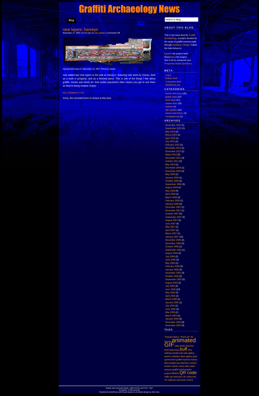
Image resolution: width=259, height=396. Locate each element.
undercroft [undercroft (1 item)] (191, 376)
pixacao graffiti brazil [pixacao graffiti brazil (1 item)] (174, 369)
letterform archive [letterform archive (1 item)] (188, 363)
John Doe (155, 392)
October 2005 (172, 276)
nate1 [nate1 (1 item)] (187, 366)
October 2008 (172, 181)
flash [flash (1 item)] (183, 356)
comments (119, 388)
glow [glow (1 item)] (195, 356)
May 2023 (170, 131)
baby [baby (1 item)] (177, 346)
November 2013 (173, 151)
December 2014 (173, 148)
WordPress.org (172, 85)
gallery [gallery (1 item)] (189, 356)
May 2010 (170, 164)
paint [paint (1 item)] (192, 366)
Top (150, 388)
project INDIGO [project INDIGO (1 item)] (171, 373)
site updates (100, 33)
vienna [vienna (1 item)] (190, 380)
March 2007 (171, 233)
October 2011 (172, 161)
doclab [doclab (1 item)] (175, 353)
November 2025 (173, 125)
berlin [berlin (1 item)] (182, 346)
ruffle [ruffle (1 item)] (166, 376)
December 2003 (173, 322)
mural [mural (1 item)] (181, 366)
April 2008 (170, 194)
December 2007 (173, 207)
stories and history (174, 113)
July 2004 (170, 305)
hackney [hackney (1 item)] (186, 359)
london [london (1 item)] (167, 366)
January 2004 (172, 319)
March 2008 (171, 197)
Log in (168, 75)
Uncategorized (172, 116)
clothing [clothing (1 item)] (168, 353)
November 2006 (173, 243)
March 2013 (171, 154)
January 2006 (172, 269)
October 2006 (172, 246)
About (173, 57)
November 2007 (173, 210)
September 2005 (173, 279)
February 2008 (172, 200)
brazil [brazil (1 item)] (176, 350)
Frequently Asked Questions (178, 63)
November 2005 (173, 273)
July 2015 (170, 141)
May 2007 (170, 227)
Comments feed (173, 81)
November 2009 (173, 171)
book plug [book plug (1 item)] (169, 350)
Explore (168, 53)
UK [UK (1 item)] (184, 376)
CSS (146, 388)
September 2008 (173, 184)
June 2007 (170, 223)
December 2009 (173, 167)
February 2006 (172, 266)
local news (170, 100)
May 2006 (170, 263)
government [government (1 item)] (170, 359)
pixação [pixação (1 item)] (188, 369)
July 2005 (170, 286)
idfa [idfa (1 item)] (166, 363)
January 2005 (172, 302)
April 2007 (170, 230)
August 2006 (171, 253)
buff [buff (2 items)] (183, 349)
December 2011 (173, 158)
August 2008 (171, 187)
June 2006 (170, 259)
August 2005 (171, 283)
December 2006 (173, 240)
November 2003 (173, 325)
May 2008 (170, 191)
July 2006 (170, 256)
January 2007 (172, 237)
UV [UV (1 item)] (165, 380)
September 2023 (173, 128)
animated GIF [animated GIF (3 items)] (180, 342)
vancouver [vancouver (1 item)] (181, 380)
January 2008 (172, 204)
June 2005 (170, 289)
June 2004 (170, 309)
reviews (169, 106)
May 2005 (170, 292)
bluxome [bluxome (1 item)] (190, 346)
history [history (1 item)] (194, 359)
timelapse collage (180, 45)
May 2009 (170, 174)
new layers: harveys (80, 29)
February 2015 (172, 145)
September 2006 (173, 250)
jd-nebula (139, 392)
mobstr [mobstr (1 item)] (174, 366)
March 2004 (171, 315)
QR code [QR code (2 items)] (188, 372)
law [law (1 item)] (178, 363)
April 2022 (170, 138)
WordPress (113, 392)
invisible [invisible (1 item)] (172, 363)
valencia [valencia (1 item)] (172, 380)
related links (171, 103)
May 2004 (170, 312)
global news (171, 97)
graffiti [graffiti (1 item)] (179, 359)
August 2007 (171, 220)
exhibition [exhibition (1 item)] (175, 356)
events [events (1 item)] (167, 356)
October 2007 (172, 213)
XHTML (137, 388)
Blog (71, 20)
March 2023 (171, 135)
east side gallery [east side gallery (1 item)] (186, 353)
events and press (173, 93)
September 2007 (173, 217)
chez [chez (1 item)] (190, 350)
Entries (108, 388)
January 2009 (172, 177)
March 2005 (171, 299)
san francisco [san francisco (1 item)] (176, 376)
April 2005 (170, 296)
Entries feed (171, 78)
